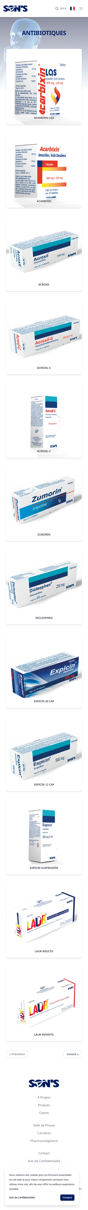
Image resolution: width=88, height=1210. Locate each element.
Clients (44, 1113)
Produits (44, 1105)
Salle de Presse (44, 1125)
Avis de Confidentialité (44, 1161)
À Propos (43, 1097)
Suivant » (73, 1054)
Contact (44, 1153)
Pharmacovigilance (44, 1141)
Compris (67, 1197)
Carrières (44, 1133)
